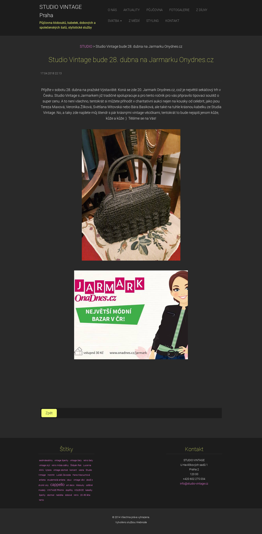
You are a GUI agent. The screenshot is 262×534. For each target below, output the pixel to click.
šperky (42, 495)
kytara (48, 470)
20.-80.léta (85, 495)
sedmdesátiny (46, 460)
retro (76, 495)
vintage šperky (61, 460)
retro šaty (88, 460)
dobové (68, 495)
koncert (73, 470)
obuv (69, 480)
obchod (50, 495)
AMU (41, 470)
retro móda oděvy (60, 465)
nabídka (59, 495)
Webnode (141, 522)
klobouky (80, 485)
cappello (57, 484)
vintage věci (79, 480)
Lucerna (87, 465)
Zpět (49, 413)
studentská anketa (56, 480)
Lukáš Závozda (63, 475)
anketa (42, 480)
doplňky (69, 490)
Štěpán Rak (75, 465)
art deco (70, 485)
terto (41, 500)
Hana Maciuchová (81, 475)
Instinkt (51, 475)
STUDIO (86, 46)
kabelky (88, 490)
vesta (81, 470)
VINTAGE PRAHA (55, 490)
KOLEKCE (79, 490)
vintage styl (44, 465)
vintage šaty (76, 460)
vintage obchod (60, 470)
